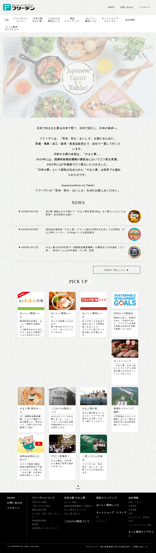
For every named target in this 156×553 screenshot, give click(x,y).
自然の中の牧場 (39, 502)
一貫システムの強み (41, 506)
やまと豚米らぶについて (75, 510)
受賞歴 (35, 524)
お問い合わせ (126, 7)
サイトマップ (92, 547)
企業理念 (132, 506)
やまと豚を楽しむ (72, 514)
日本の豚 (37, 19)
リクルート (144, 7)
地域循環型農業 (39, 520)
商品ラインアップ (106, 497)
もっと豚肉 (12, 28)
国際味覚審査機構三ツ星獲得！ (78, 506)
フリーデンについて (43, 497)
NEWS (111, 7)
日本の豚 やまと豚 (74, 497)
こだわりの (54, 19)
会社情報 (133, 497)
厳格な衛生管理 (39, 510)
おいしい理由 (70, 502)
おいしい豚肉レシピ (107, 505)
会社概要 (132, 510)
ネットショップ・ (111, 19)
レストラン (101, 521)
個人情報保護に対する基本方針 (115, 547)
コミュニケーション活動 (139, 525)
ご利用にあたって (140, 547)
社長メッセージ (135, 502)
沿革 (130, 514)
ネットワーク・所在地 (138, 517)
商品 (72, 19)
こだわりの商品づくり (77, 521)
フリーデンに (20, 19)
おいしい (91, 19)
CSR (130, 521)
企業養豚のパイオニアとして (45, 528)
